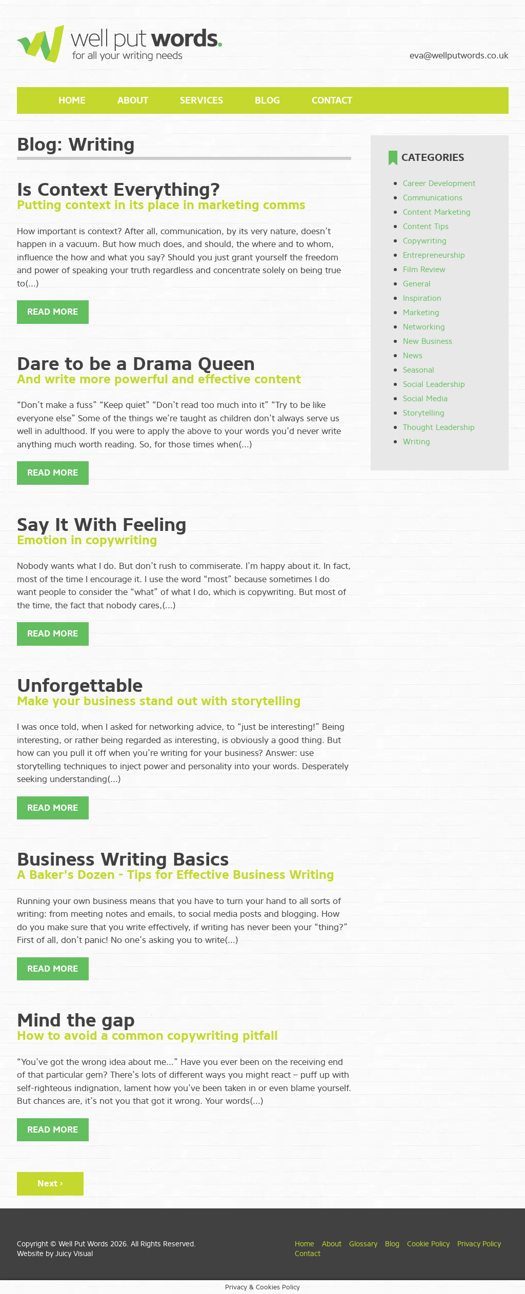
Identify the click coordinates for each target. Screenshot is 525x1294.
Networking (424, 327)
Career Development (439, 183)
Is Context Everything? (118, 189)
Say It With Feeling (102, 524)
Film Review (424, 269)
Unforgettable (80, 685)
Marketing (421, 312)
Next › (50, 1183)
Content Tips (426, 226)
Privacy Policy (479, 1244)
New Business (427, 341)
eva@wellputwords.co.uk (459, 55)
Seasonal (418, 370)
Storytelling (424, 413)
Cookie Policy (428, 1244)
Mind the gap (76, 1020)
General (417, 284)
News (412, 356)
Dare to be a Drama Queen (136, 364)
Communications (432, 198)
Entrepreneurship (434, 255)
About (132, 100)
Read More (52, 312)
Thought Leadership (439, 427)
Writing (416, 442)
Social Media (425, 399)
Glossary (363, 1244)
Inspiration (422, 298)
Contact (332, 100)
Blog (267, 100)
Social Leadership (434, 384)
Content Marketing (437, 212)
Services (201, 100)
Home (72, 100)
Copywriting (425, 241)
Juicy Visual (74, 1254)
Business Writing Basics (123, 859)
